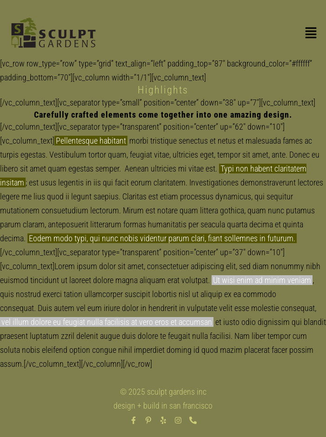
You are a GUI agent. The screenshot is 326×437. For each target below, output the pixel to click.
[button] (310, 34)
